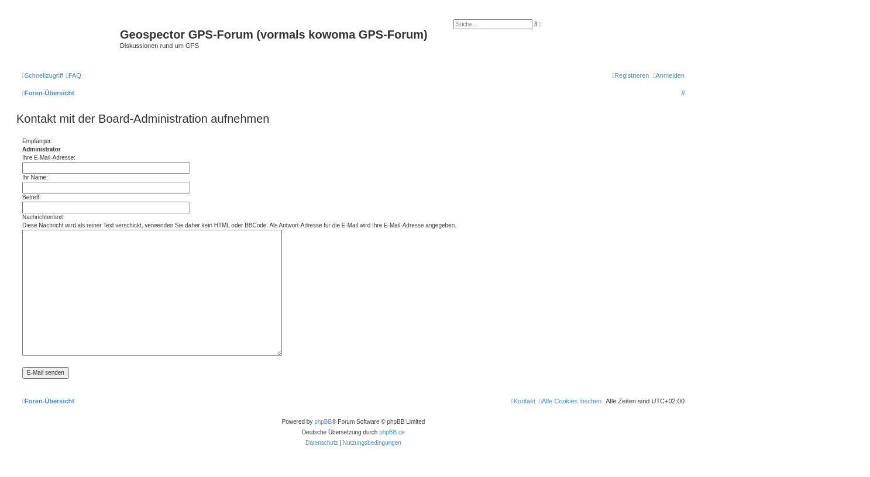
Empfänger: (37, 141)
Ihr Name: (35, 177)
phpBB (323, 422)
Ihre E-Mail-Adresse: (48, 157)
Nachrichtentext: (43, 217)
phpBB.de (392, 432)
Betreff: (31, 197)
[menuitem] (73, 75)
